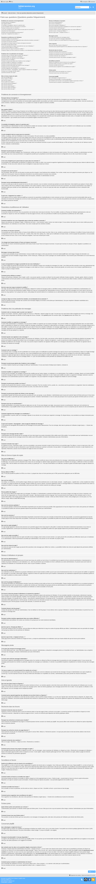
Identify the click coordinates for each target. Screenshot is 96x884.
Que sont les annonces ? (7, 84)
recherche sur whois (6, 850)
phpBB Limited (41, 828)
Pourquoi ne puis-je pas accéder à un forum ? (11, 63)
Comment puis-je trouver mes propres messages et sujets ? (62, 57)
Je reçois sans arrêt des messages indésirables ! (60, 38)
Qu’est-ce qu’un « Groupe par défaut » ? (58, 30)
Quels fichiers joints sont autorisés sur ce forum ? (60, 71)
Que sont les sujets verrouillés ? (8, 87)
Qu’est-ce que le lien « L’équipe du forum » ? (59, 32)
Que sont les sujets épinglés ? (8, 86)
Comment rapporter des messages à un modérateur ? (13, 68)
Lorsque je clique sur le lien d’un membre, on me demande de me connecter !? (21, 50)
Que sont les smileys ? (6, 80)
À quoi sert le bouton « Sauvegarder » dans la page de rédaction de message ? (19, 69)
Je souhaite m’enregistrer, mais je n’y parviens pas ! (13, 25)
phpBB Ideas (76, 838)
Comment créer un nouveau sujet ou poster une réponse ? (14, 55)
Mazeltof (10, 881)
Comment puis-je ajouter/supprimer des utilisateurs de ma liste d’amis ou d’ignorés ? (68, 46)
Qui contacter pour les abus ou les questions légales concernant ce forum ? (66, 80)
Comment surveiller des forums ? (56, 65)
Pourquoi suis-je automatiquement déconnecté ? (12, 32)
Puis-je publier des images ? (7, 81)
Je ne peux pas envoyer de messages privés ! (59, 37)
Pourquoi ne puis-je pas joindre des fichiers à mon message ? (15, 65)
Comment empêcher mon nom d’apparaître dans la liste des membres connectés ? (20, 40)
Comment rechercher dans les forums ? (58, 51)
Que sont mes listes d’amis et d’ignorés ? (58, 45)
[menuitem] (11, 2)
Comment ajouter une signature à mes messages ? (13, 58)
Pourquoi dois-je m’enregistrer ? (8, 22)
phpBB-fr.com (8, 879)
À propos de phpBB (44, 830)
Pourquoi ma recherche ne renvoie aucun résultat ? (60, 52)
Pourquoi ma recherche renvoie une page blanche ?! (61, 54)
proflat (4, 881)
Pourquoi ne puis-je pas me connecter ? (10, 28)
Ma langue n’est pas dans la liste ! (9, 44)
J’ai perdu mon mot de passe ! (8, 30)
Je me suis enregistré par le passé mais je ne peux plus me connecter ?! (17, 29)
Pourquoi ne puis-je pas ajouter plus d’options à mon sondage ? (16, 61)
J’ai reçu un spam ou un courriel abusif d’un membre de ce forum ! (64, 40)
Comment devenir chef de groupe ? (57, 28)
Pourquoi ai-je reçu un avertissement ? (10, 66)
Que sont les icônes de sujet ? (8, 89)
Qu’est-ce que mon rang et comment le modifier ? (12, 48)
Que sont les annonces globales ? (9, 83)
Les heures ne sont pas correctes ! (9, 41)
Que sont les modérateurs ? (55, 23)
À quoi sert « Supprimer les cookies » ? (10, 33)
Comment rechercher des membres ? (57, 55)
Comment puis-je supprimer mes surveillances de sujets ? (62, 66)
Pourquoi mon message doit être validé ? (10, 71)
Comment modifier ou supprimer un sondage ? (12, 62)
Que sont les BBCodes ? (7, 77)
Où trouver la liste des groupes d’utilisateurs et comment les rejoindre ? (65, 26)
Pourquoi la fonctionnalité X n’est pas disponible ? (60, 79)
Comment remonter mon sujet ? (8, 72)
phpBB (3, 257)
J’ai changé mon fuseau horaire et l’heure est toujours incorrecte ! (16, 43)
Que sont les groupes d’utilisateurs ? (57, 25)
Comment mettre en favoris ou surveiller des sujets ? (61, 63)
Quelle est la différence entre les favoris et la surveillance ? (62, 62)
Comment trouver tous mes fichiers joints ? (58, 73)
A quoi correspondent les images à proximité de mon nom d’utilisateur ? (17, 46)
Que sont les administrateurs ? (56, 22)
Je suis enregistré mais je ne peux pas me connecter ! (13, 26)
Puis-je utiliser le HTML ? (7, 78)
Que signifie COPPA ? (6, 23)
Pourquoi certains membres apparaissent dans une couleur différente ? (65, 29)
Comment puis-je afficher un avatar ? (9, 47)
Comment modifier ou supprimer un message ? (12, 56)
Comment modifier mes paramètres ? (9, 38)
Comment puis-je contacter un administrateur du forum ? (62, 82)
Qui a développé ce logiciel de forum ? (57, 77)
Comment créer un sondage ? (8, 59)
